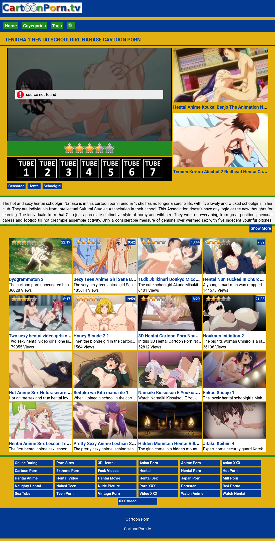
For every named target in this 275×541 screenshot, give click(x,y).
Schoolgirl (52, 186)
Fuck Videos (108, 470)
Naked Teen (66, 486)
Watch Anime (192, 493)
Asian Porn (149, 463)
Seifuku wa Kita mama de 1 (100, 392)
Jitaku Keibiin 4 (218, 443)
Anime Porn (191, 463)
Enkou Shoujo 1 (219, 392)
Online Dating (26, 463)
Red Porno (231, 486)
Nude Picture (109, 486)
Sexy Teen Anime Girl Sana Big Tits (108, 279)
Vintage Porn (109, 493)
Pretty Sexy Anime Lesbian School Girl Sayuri (119, 443)
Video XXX (148, 493)
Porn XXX (148, 486)
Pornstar (188, 486)
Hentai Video (67, 478)
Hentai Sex (149, 478)
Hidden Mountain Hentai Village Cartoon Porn (184, 443)
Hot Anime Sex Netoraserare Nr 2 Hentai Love (55, 392)
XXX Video (127, 501)
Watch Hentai (234, 493)
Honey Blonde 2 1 (91, 335)
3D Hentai (106, 463)
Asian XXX (231, 463)
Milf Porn (230, 478)
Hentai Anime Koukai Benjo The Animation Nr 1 (220, 107)
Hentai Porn (191, 470)
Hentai (34, 186)
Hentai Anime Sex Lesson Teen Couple (48, 443)
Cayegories (34, 25)
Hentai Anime (26, 478)
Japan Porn (190, 478)
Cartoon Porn (26, 470)
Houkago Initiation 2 (223, 335)
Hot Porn (230, 470)
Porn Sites (65, 463)
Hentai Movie (109, 478)
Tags (57, 25)
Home (11, 25)
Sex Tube (22, 493)
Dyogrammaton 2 (26, 279)
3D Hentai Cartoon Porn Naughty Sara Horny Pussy (189, 335)
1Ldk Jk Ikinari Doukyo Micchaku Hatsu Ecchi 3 (186, 279)
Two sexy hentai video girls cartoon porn (50, 335)
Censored (16, 186)
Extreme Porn (67, 470)
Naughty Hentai (28, 486)
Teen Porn (65, 493)
